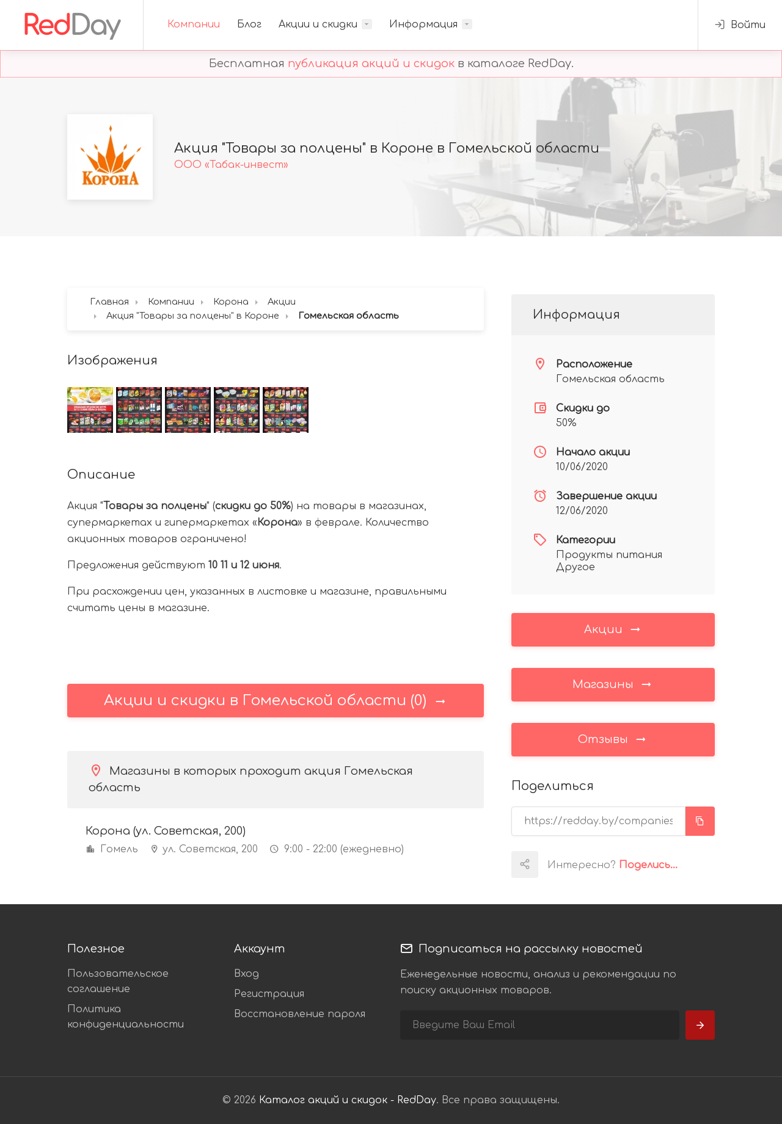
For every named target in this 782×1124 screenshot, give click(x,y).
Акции (613, 629)
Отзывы (613, 738)
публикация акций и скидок (371, 63)
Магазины (612, 684)
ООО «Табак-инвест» (231, 164)
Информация (423, 24)
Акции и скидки (318, 24)
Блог (249, 24)
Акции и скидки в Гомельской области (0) (275, 700)
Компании (193, 24)
